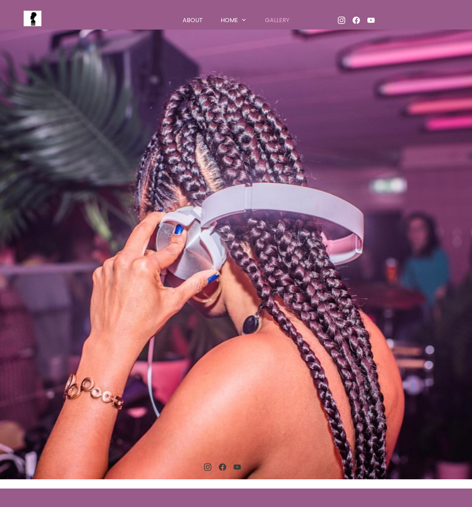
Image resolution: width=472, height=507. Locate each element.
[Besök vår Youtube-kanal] (371, 20)
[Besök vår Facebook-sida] (356, 20)
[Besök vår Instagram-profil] (341, 20)
